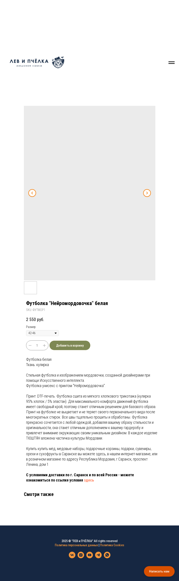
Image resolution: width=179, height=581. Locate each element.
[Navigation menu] (171, 62)
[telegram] (98, 557)
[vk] (72, 557)
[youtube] (89, 557)
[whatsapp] (107, 557)
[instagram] (81, 557)
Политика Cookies (112, 545)
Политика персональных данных (76, 545)
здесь (89, 480)
